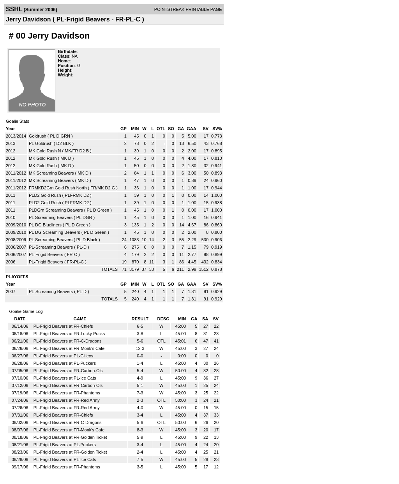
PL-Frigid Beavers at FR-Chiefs (63, 326)
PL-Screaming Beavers (51, 247)
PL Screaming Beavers (50, 217)
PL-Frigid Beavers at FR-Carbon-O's (68, 370)
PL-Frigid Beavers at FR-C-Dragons (68, 341)
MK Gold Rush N (45, 150)
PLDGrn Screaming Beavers (56, 210)
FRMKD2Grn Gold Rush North (58, 187)
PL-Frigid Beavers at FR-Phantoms (67, 392)
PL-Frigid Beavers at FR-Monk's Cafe (69, 348)
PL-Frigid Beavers (46, 254)
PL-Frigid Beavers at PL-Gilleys (63, 355)
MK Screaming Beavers (51, 173)
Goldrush (37, 136)
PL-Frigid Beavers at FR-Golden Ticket (70, 437)
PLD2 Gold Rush (45, 195)
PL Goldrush (41, 143)
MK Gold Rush (43, 158)
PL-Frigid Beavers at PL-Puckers (65, 363)
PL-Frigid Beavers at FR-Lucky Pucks (69, 333)
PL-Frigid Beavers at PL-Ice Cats (65, 378)
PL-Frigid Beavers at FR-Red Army (67, 400)
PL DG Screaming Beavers (54, 232)
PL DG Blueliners (45, 225)
